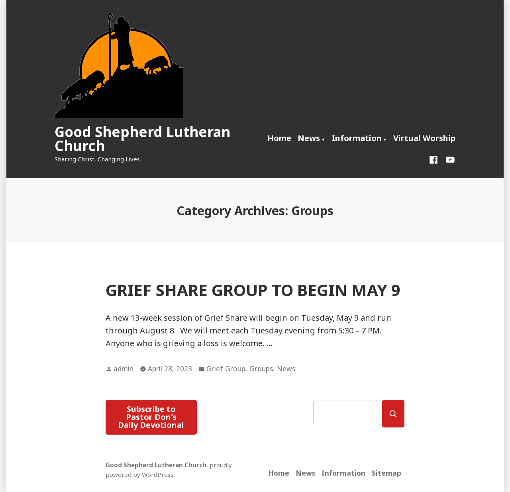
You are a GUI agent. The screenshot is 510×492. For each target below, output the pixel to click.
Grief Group (225, 368)
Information (357, 138)
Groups (261, 368)
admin (123, 368)
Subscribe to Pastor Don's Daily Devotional (151, 417)
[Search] (393, 413)
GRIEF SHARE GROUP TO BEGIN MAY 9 (253, 290)
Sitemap (386, 473)
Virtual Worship (424, 138)
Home (279, 138)
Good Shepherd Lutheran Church (142, 138)
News (309, 138)
